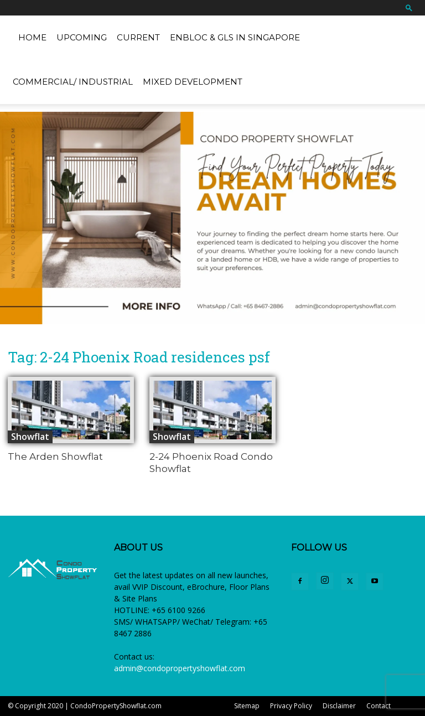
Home (32, 37)
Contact (378, 705)
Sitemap (247, 705)
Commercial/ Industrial (73, 81)
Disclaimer (339, 705)
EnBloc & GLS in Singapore (235, 37)
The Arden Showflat (55, 456)
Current (138, 37)
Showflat (30, 436)
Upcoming (81, 37)
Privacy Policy (291, 705)
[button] (409, 7)
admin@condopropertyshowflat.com (179, 668)
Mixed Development (192, 81)
